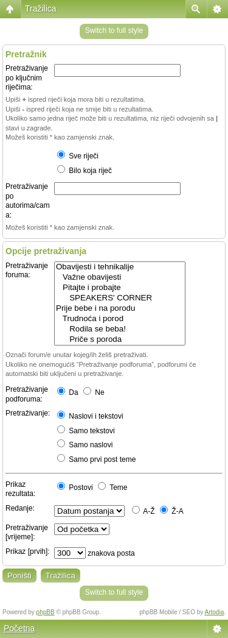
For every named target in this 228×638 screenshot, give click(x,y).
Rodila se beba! (120, 329)
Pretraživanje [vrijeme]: (26, 532)
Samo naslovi (84, 445)
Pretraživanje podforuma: (26, 394)
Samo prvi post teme (96, 459)
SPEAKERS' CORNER (120, 298)
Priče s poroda (120, 340)
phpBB (45, 612)
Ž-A (172, 511)
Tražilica (41, 8)
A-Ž (143, 511)
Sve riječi (77, 156)
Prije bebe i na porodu (120, 308)
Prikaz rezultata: (20, 489)
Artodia (214, 612)
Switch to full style (114, 30)
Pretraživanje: (27, 413)
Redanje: (20, 508)
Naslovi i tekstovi (90, 416)
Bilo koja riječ (84, 170)
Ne (94, 392)
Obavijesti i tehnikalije (120, 267)
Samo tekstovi (86, 431)
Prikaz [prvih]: (27, 551)
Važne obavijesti (120, 277)
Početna (19, 628)
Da (67, 392)
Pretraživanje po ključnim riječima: (26, 77)
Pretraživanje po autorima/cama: (27, 200)
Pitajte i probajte (120, 288)
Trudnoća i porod (120, 319)
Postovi (75, 487)
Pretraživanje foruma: (26, 270)
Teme (112, 487)
